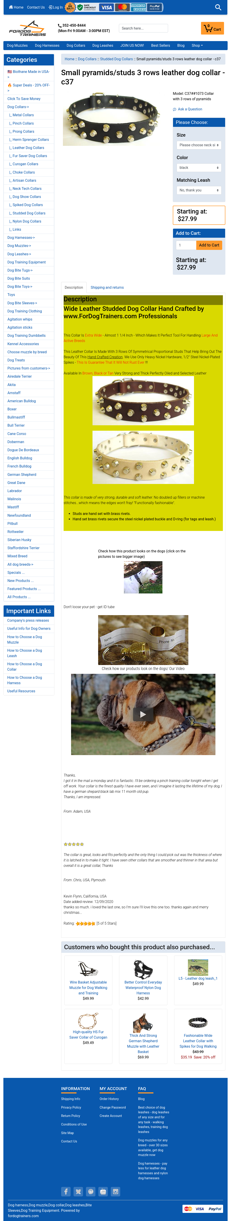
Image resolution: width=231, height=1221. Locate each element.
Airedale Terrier (19, 376)
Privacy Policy (71, 1107)
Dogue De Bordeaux (23, 450)
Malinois (14, 499)
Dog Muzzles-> (19, 246)
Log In (56, 7)
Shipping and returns (107, 287)
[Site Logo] (28, 28)
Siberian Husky (19, 540)
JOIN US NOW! (132, 45)
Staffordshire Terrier (23, 548)
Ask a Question (187, 109)
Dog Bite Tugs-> (19, 270)
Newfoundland (19, 515)
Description (74, 287)
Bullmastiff (16, 417)
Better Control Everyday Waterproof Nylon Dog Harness (143, 987)
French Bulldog (19, 466)
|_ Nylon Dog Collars (24, 221)
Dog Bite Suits (18, 278)
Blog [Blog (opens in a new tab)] (181, 45)
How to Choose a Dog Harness (24, 680)
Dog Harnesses (47, 45)
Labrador (14, 491)
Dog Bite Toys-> (19, 286)
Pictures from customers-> (28, 368)
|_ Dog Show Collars (24, 197)
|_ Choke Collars (21, 172)
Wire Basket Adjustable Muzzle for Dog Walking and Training (88, 987)
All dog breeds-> (20, 564)
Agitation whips (19, 319)
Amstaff (14, 393)
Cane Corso (16, 434)
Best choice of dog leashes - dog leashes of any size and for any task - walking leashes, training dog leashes (153, 1120)
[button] (218, 7)
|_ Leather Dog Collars (25, 148)
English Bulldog (19, 458)
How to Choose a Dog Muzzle (24, 639)
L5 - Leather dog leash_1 (198, 978)
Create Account (111, 1116)
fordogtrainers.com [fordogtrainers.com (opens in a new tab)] (23, 1216)
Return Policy (70, 1116)
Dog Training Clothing (24, 311)
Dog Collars (76, 45)
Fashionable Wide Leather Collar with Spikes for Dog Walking (198, 1041)
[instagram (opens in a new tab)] (115, 1191)
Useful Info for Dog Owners (29, 628)
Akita (11, 385)
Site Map (67, 1133)
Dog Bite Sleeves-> (22, 303)
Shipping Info (70, 1099)
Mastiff (13, 507)
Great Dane (16, 483)
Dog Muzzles (17, 45)
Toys (11, 295)
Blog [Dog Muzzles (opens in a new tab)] (141, 1099)
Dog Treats (16, 360)
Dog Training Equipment (26, 262)
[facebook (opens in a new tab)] (65, 1191)
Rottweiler (15, 532)
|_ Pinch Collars (20, 123)
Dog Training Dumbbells (26, 335)
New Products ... (20, 581)
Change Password (113, 1107)
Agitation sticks (19, 327)
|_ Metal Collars (20, 115)
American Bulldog (21, 401)
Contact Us (36, 7)
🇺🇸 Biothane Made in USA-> (28, 74)
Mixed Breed (17, 556)
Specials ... (16, 572)
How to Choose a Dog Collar (24, 667)
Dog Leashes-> (19, 254)
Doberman (15, 442)
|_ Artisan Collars (21, 180)
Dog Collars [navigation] (87, 59)
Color (182, 157)
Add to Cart (209, 245)
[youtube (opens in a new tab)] (103, 1191)
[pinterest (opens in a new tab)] (90, 1191)
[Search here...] (143, 28)
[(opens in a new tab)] (143, 577)
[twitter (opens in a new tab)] (78, 1191)
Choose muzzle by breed (27, 352)
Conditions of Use (74, 1124)
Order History (109, 1099)
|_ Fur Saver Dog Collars (27, 156)
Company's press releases (28, 620)
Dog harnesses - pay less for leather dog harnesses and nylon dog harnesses (153, 1171)
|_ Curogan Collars (22, 164)
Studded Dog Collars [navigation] (116, 59)
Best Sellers (160, 45)
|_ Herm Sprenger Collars (28, 139)
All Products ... (19, 597)
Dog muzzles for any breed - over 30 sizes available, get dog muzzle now (153, 1147)
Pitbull (12, 523)
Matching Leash (193, 180)
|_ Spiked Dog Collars (25, 205)
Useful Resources (21, 691)
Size (181, 135)
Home (16, 7)
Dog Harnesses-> (21, 237)
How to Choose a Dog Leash (24, 653)
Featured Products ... (24, 589)
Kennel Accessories (23, 344)
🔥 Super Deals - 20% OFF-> (28, 88)
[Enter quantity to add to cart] (186, 245)
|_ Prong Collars (20, 131)
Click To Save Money (23, 99)
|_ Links (14, 229)
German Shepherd (21, 474)
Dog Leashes (102, 45)
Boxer (12, 409)
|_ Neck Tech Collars (24, 188)
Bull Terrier (16, 425)
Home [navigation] (69, 59)
